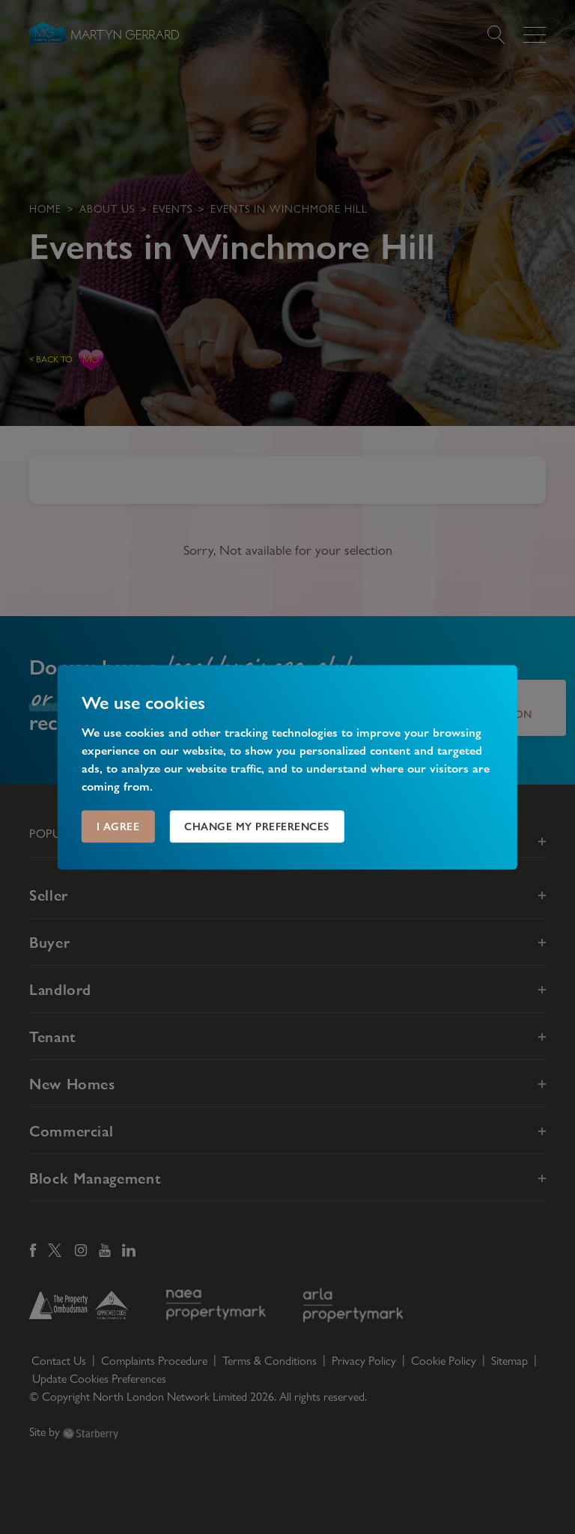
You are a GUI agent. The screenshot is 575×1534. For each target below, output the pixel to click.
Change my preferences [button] (256, 826)
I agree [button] (118, 826)
